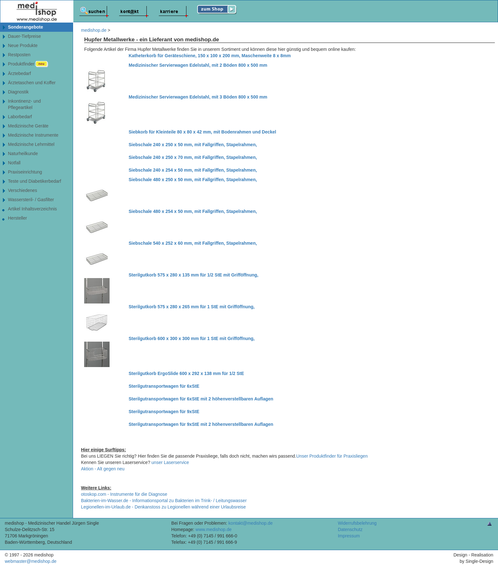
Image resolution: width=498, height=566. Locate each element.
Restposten (19, 54)
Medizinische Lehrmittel (31, 144)
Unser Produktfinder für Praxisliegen (332, 456)
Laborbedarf (20, 116)
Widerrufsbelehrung (357, 523)
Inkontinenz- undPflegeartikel (24, 104)
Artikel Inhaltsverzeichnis (32, 208)
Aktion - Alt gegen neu (102, 468)
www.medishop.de (214, 529)
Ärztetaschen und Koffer (32, 82)
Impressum (349, 535)
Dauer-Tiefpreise (24, 36)
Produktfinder (28, 64)
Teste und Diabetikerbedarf (34, 181)
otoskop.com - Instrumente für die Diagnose (124, 494)
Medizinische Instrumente (33, 135)
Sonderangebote (25, 27)
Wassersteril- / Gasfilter (31, 199)
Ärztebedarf (19, 73)
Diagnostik (18, 91)
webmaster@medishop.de (31, 561)
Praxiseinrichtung (25, 171)
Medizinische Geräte (28, 125)
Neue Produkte (22, 45)
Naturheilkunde (23, 153)
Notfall (14, 162)
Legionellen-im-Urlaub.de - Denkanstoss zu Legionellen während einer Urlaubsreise (163, 506)
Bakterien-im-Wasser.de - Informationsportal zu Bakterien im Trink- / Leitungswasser (164, 500)
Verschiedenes (22, 190)
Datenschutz (350, 529)
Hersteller (17, 218)
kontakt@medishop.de (250, 523)
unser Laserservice (170, 462)
